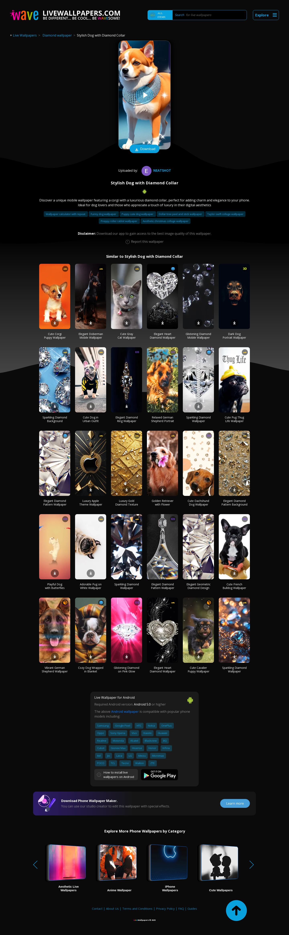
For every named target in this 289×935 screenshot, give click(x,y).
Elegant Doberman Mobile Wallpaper (90, 335)
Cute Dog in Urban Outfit (91, 419)
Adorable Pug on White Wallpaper (91, 586)
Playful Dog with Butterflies (55, 586)
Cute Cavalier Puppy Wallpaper (198, 669)
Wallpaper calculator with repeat (66, 214)
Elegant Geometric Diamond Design (198, 586)
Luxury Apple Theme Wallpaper (90, 502)
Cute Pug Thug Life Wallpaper (234, 419)
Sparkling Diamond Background (55, 419)
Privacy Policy (165, 909)
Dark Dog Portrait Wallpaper (234, 335)
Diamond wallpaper (57, 35)
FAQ (181, 909)
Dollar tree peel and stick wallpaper (181, 214)
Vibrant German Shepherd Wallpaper (55, 669)
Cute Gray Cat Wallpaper (127, 335)
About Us (112, 909)
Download (144, 149)
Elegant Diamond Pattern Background (234, 502)
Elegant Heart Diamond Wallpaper (162, 335)
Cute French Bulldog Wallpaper (234, 586)
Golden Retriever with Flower (162, 502)
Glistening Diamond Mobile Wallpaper (198, 335)
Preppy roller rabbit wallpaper (119, 221)
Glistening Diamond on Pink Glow (126, 669)
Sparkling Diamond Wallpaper (198, 419)
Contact (97, 909)
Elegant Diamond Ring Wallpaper (126, 419)
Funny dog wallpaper (104, 214)
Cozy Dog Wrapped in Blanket (90, 669)
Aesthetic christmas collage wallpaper (165, 221)
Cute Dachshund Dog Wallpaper (198, 502)
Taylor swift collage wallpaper (225, 214)
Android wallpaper (125, 711)
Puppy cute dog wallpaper (138, 214)
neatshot (155, 170)
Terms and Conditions (137, 909)
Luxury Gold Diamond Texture (126, 502)
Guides (192, 909)
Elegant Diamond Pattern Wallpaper (54, 502)
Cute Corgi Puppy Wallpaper (55, 335)
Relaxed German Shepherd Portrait (162, 419)
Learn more (235, 803)
